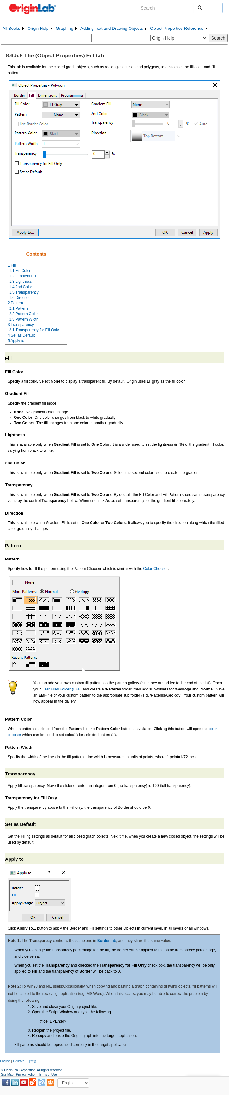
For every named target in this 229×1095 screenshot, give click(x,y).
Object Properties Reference (176, 28)
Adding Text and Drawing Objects (111, 28)
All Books (11, 28)
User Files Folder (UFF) (62, 689)
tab (106, 940)
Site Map (7, 1074)
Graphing (64, 28)
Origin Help (38, 28)
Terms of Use (47, 1074)
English (5, 1061)
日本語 (32, 1061)
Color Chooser (155, 569)
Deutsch (19, 1061)
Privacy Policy (26, 1074)
